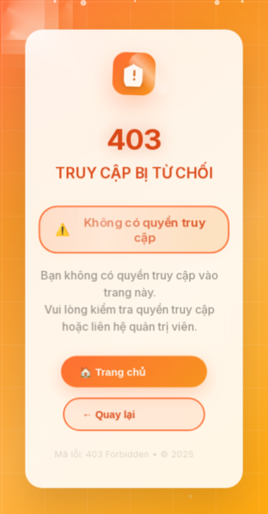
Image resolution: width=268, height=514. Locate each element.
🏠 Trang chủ (112, 373)
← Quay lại (109, 416)
